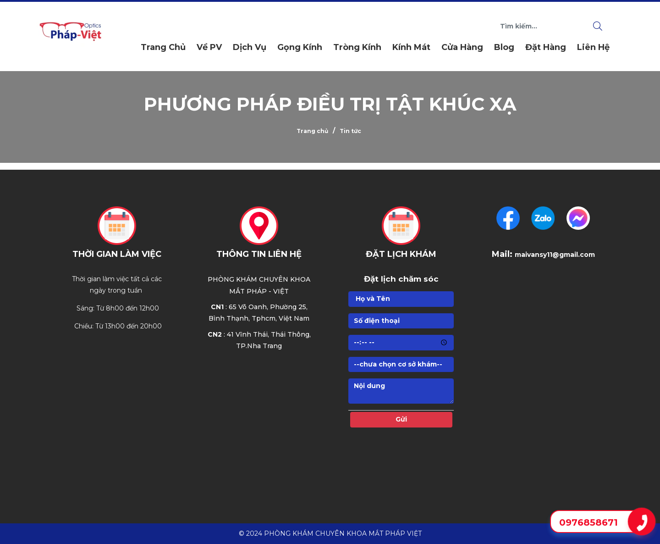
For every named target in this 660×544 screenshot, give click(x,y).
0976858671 (588, 522)
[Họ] (401, 299)
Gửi (401, 419)
